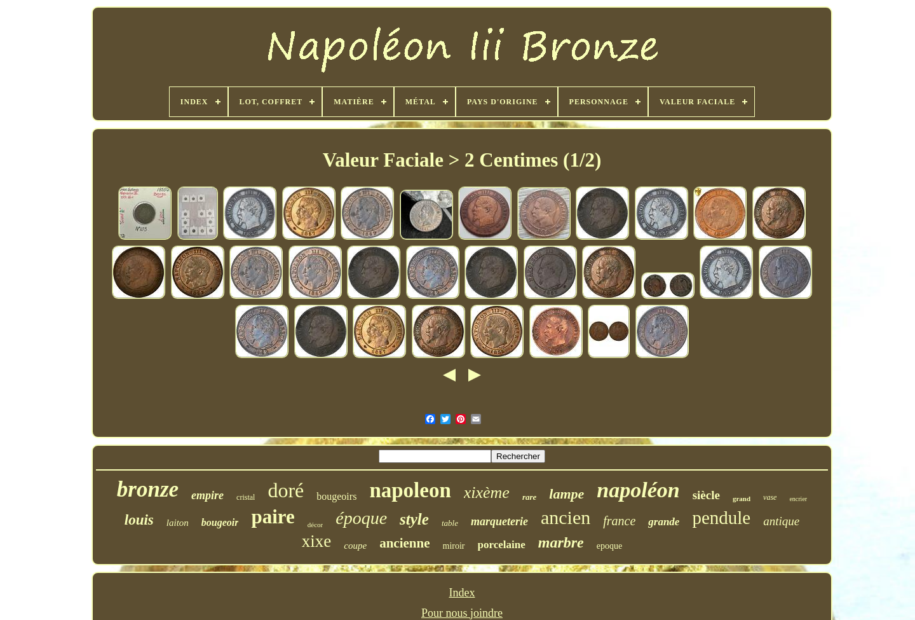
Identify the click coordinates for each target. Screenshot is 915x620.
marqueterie (499, 521)
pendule (721, 517)
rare (529, 497)
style (414, 519)
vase (769, 497)
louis (139, 520)
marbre (561, 542)
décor (315, 524)
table (450, 523)
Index (462, 592)
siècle (706, 495)
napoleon (410, 490)
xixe (317, 541)
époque (361, 518)
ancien (565, 517)
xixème (487, 492)
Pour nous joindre (462, 613)
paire (272, 517)
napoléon (638, 490)
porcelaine (501, 545)
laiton (177, 523)
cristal (245, 497)
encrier (798, 498)
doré (286, 490)
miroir (454, 546)
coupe (355, 546)
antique (781, 521)
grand (741, 498)
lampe (566, 494)
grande (663, 522)
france (619, 521)
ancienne (404, 543)
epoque (609, 546)
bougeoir (220, 522)
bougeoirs (336, 496)
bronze (148, 489)
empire (207, 495)
